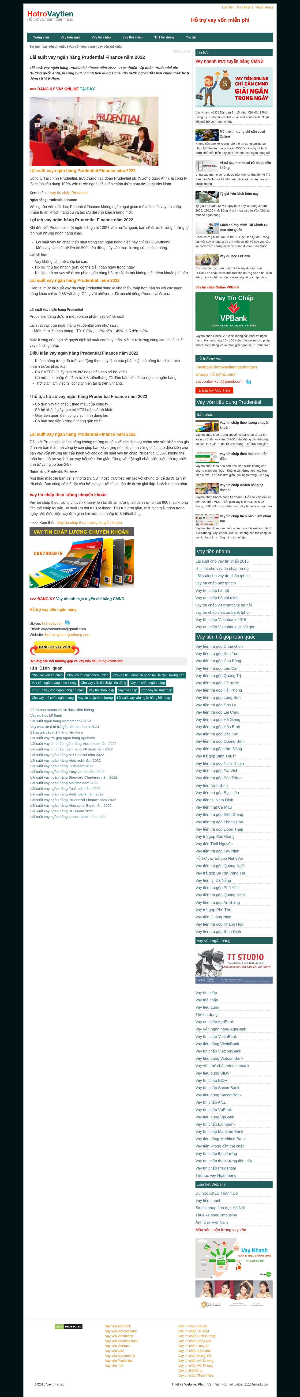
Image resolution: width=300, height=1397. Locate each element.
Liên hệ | (228, 7)
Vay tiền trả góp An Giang (217, 902)
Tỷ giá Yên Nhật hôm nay (239, 194)
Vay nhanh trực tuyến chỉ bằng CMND (90, 599)
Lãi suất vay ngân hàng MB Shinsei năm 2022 (67, 753)
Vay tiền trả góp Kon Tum (217, 653)
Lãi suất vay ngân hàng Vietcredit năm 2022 (65, 759)
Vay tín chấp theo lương (95, 698)
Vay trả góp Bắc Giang (215, 836)
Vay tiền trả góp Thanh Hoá (219, 822)
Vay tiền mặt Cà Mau (213, 807)
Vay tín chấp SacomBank (217, 1088)
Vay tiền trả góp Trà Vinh (216, 771)
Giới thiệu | (245, 7)
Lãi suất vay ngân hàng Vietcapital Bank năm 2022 (71, 802)
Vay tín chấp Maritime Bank (219, 1131)
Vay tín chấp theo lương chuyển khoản (89, 523)
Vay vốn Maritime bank (122, 1341)
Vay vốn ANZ (114, 1351)
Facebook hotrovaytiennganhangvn (226, 367)
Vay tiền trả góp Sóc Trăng (218, 778)
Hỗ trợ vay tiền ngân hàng (53, 609)
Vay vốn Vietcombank (121, 1331)
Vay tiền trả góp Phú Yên (217, 888)
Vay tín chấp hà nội (212, 590)
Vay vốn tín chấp (54, 46)
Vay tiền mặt (70, 37)
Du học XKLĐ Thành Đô (216, 1193)
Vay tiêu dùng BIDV (212, 1073)
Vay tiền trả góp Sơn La (215, 705)
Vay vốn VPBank (117, 1346)
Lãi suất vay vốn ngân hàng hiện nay (144, 698)
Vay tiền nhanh (213, 551)
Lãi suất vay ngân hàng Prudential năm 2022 (75, 280)
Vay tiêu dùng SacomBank (218, 1095)
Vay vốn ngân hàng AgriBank (220, 1029)
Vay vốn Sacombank (120, 1356)
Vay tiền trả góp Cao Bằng (218, 661)
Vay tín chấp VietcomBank (218, 1051)
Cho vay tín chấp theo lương (87, 675)
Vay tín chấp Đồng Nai (194, 1341)
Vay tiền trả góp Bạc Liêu (217, 793)
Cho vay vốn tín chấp (47, 675)
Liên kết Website (211, 1184)
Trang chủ (41, 37)
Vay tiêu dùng (207, 1007)
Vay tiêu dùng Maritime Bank (220, 1139)
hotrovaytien (52, 623)
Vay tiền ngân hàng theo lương (54, 683)
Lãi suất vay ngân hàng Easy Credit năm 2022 (67, 769)
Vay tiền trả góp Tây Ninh (217, 851)
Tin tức (191, 37)
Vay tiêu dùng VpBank (214, 1117)
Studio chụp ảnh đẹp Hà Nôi (220, 1208)
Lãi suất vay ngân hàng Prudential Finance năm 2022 (82, 170)
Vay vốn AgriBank (118, 1326)
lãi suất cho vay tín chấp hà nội (222, 568)
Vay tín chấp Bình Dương (196, 1336)
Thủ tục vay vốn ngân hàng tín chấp (58, 690)
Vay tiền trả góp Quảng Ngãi (220, 866)
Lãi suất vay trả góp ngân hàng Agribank (62, 737)
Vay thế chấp (133, 37)
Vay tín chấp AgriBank (214, 1022)
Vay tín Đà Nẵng (190, 1370)
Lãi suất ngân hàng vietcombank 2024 (60, 721)
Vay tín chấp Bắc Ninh (194, 1351)
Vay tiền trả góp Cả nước (217, 683)
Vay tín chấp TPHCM (193, 1331)
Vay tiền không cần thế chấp (219, 1146)
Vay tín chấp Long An (193, 1346)
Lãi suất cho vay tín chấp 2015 (222, 561)
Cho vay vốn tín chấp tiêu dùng (103, 683)
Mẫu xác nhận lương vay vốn (220, 1230)
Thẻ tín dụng (164, 37)
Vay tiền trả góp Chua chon (219, 646)
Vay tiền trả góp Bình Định (218, 931)
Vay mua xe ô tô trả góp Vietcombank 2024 (64, 726)
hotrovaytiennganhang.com (67, 635)
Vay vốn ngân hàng (213, 941)
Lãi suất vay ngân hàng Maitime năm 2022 (64, 780)
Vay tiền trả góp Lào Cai (216, 668)
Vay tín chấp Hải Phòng (195, 1365)
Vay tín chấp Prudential (68, 193)
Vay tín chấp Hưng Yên (195, 1356)
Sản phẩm (205, 414)
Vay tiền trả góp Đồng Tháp (219, 829)
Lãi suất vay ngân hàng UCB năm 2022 (61, 764)
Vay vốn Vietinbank (119, 1336)
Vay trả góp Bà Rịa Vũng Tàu (220, 873)
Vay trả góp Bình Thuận (215, 756)
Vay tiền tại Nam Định (214, 800)
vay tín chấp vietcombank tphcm (223, 612)
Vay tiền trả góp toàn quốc (226, 637)
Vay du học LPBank (46, 715)
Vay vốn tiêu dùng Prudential (229, 402)
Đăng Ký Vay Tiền (214, 390)
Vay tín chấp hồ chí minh (217, 598)
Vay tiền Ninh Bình (211, 785)
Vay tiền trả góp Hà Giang (217, 719)
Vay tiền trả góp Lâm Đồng (218, 749)
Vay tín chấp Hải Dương (196, 1361)
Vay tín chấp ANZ (210, 1102)
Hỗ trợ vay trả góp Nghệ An (219, 858)
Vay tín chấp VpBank (213, 1110)
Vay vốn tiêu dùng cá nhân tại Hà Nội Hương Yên (148, 675)
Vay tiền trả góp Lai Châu (217, 712)
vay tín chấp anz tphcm (215, 583)
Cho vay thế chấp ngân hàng (53, 698)
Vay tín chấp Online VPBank (217, 287)
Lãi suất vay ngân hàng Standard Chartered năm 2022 (73, 775)
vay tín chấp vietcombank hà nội (223, 605)
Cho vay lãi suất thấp (156, 690)
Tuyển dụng (264, 7)
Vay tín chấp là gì (101, 690)
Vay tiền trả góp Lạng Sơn (217, 697)
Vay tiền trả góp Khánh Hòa (219, 924)
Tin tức (203, 52)
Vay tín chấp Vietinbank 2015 (220, 619)
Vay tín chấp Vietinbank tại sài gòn (225, 627)
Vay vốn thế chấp (110, 46)
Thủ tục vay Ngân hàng (215, 1175)
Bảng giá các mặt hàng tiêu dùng (56, 731)
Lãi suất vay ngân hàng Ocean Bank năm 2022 (67, 813)
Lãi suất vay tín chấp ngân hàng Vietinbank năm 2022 (73, 742)
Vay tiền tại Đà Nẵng (213, 880)
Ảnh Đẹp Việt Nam (211, 1222)
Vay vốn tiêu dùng (82, 46)
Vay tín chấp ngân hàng (147, 683)
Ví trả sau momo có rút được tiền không (62, 710)
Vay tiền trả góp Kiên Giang (219, 814)
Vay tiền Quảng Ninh (213, 917)
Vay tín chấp (101, 37)
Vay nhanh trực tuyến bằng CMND (229, 61)
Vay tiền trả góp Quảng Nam (220, 895)
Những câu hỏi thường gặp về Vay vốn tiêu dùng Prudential (77, 661)
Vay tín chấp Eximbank (215, 1124)
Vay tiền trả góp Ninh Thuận (219, 763)
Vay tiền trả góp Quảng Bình (220, 741)
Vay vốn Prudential (119, 1361)
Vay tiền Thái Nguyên (214, 844)
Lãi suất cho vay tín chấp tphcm (223, 576)
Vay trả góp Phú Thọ (213, 910)
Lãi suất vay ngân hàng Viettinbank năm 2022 (66, 791)
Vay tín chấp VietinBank (216, 1036)
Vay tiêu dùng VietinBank (217, 1044)
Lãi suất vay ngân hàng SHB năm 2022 (61, 807)
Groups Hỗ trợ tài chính (215, 374)
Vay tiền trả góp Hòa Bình (217, 727)
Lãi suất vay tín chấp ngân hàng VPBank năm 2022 (71, 748)
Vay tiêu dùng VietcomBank (219, 1058)
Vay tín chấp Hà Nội (192, 1326)
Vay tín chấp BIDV (211, 1080)
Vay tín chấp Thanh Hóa (196, 1375)
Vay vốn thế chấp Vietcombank (222, 1066)
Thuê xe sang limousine (216, 1215)
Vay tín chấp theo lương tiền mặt (223, 1161)
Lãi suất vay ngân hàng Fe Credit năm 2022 (65, 785)
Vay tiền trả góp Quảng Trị (218, 676)
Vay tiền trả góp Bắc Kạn (216, 734)
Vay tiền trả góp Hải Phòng (218, 690)
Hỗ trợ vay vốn (209, 358)
